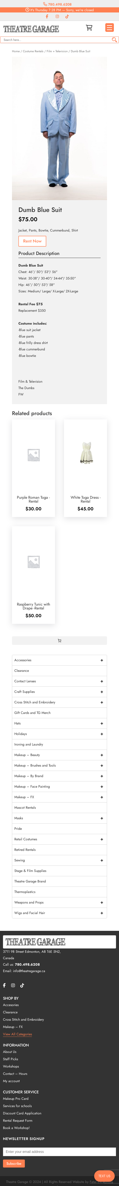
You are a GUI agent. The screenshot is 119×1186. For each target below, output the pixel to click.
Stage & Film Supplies (30, 870)
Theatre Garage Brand (30, 881)
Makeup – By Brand (60, 776)
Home (16, 51)
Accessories (60, 660)
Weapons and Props (60, 902)
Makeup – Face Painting (60, 786)
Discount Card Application (22, 1113)
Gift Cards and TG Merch (32, 712)
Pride (18, 828)
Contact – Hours (15, 1073)
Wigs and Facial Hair (60, 913)
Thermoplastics (24, 891)
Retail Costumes (60, 839)
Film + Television (57, 51)
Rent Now (32, 241)
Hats (60, 723)
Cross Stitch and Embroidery (60, 702)
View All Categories (17, 1034)
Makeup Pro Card (15, 1098)
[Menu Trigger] (109, 27)
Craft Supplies (60, 692)
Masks (60, 818)
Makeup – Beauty (60, 755)
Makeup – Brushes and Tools (60, 765)
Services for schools (17, 1105)
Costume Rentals (33, 51)
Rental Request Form (17, 1120)
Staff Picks (10, 1059)
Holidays (60, 734)
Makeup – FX (60, 797)
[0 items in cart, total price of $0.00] (59, 640)
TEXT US (104, 1176)
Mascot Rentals (25, 807)
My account (11, 1081)
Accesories (11, 1004)
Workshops (11, 1066)
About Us (9, 1051)
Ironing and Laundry (28, 744)
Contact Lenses (60, 681)
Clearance (21, 670)
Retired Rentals (25, 849)
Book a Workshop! (16, 1127)
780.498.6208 (57, 4)
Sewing (60, 860)
